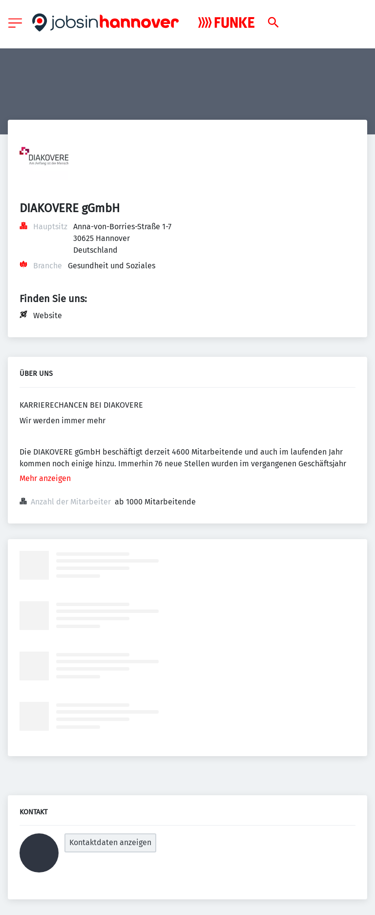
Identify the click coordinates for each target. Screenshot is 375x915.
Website (47, 315)
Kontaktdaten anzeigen (110, 842)
